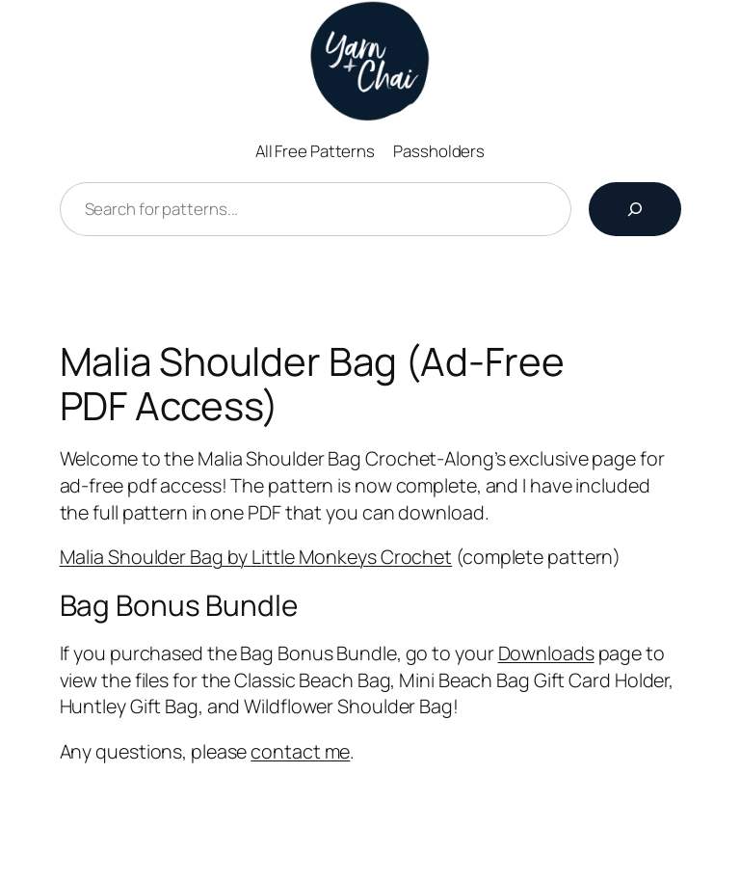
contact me (300, 751)
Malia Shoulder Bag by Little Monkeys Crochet (256, 557)
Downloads (546, 653)
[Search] (635, 209)
